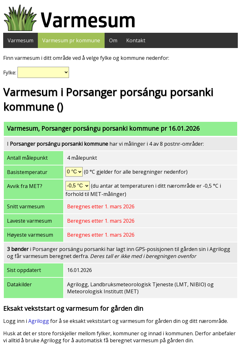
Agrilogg (38, 320)
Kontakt (135, 40)
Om (113, 40)
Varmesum (20, 40)
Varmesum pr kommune (71, 40)
